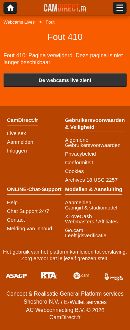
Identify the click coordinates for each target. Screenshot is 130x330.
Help (12, 202)
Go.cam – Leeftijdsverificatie (85, 232)
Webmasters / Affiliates (91, 221)
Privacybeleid (80, 154)
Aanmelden (20, 142)
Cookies (74, 171)
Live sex (16, 133)
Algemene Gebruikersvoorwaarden (93, 142)
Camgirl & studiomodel (91, 208)
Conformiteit (79, 162)
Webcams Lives (19, 22)
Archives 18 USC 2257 (91, 180)
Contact (16, 220)
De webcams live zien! (65, 80)
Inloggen (17, 151)
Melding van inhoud (29, 228)
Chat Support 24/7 (28, 211)
